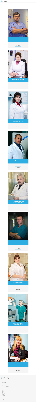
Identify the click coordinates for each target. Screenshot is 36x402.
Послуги (3, 391)
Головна (3, 390)
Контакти (3, 395)
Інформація (3, 393)
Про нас (3, 392)
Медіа (3, 394)
